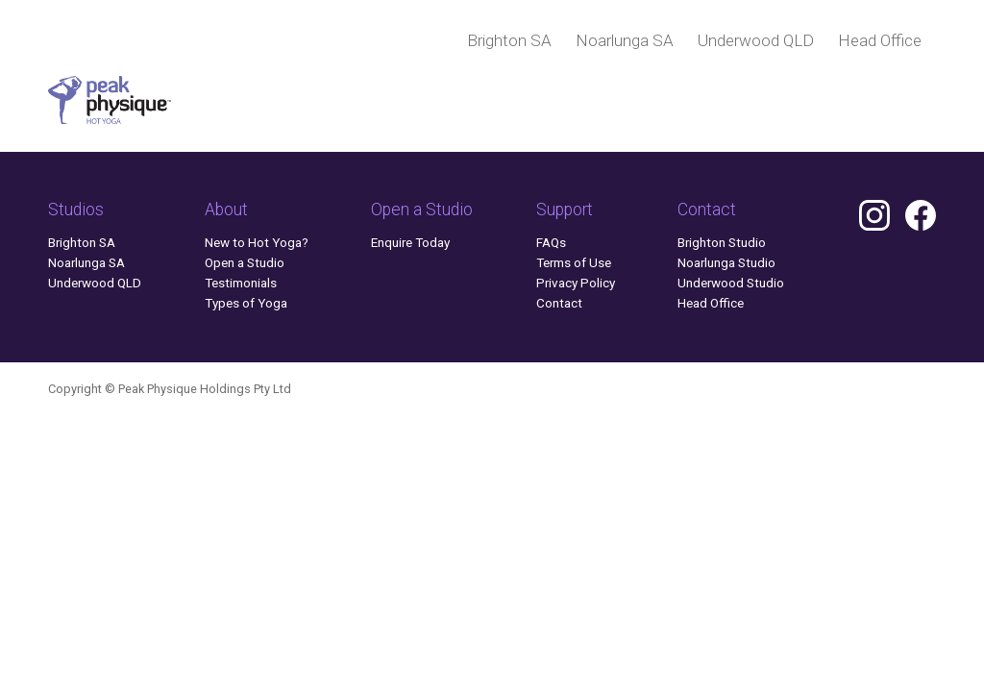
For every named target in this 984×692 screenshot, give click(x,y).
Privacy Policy (575, 282)
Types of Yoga (246, 302)
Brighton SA (509, 40)
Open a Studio (244, 262)
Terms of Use (573, 262)
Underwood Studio (730, 282)
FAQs (551, 242)
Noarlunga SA (625, 40)
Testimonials (241, 282)
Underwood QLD (756, 40)
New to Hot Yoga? (256, 242)
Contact (559, 302)
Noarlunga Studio (726, 262)
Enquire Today (410, 242)
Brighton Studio (721, 242)
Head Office (880, 40)
